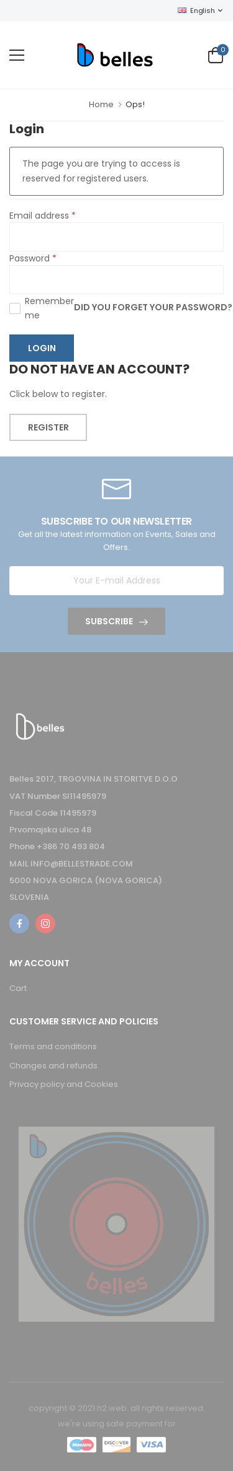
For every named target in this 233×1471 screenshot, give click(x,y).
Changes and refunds (53, 1066)
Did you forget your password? (153, 308)
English (196, 10)
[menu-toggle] (16, 55)
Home (101, 104)
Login (42, 348)
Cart (18, 988)
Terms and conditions (53, 1046)
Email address (42, 215)
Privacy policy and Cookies (63, 1084)
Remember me (49, 308)
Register (48, 427)
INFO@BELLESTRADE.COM (81, 864)
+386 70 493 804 (71, 846)
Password (33, 258)
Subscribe (109, 621)
